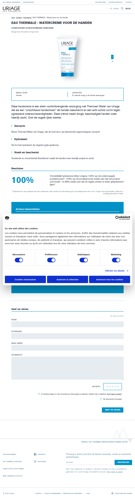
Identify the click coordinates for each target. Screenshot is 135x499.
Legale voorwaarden (52, 493)
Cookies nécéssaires (25, 279)
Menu (128, 9)
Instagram (40, 461)
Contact (129, 2)
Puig (88, 493)
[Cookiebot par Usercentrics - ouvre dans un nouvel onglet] (117, 218)
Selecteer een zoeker (121, 493)
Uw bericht (17, 355)
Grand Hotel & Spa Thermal (13, 469)
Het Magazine (100, 2)
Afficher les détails (114, 270)
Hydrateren (27, 18)
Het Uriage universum (11, 2)
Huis (13, 18)
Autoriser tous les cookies (109, 279)
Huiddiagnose (28, 2)
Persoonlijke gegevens (72, 493)
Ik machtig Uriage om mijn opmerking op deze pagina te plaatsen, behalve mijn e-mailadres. (80, 394)
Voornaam (16, 331)
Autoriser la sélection (68, 279)
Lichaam (19, 18)
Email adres (17, 343)
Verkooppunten (116, 2)
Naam (14, 320)
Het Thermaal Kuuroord (12, 461)
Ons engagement (9, 454)
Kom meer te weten (114, 394)
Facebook (40, 454)
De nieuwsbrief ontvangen (111, 399)
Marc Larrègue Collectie (12, 476)
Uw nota (96, 387)
